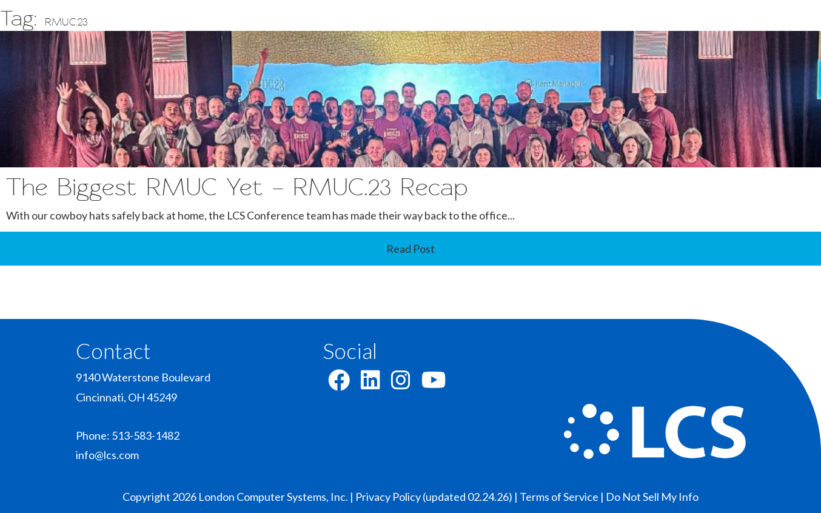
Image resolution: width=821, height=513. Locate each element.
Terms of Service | (563, 496)
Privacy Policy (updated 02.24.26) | (437, 496)
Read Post (410, 248)
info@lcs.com (107, 454)
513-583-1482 (145, 435)
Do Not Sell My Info (652, 496)
